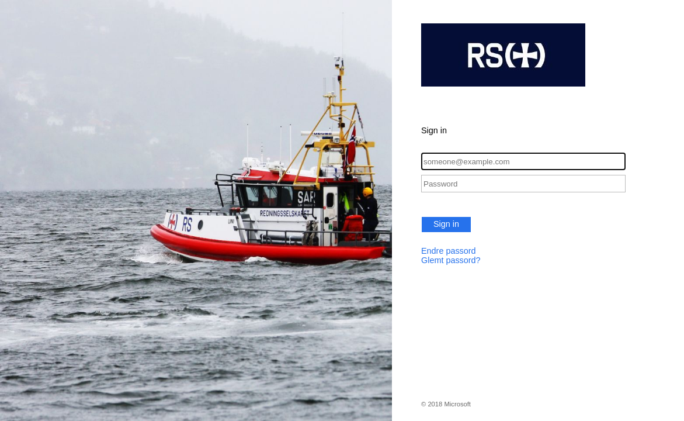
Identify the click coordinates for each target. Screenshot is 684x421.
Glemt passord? (451, 260)
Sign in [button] (446, 224)
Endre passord (448, 251)
